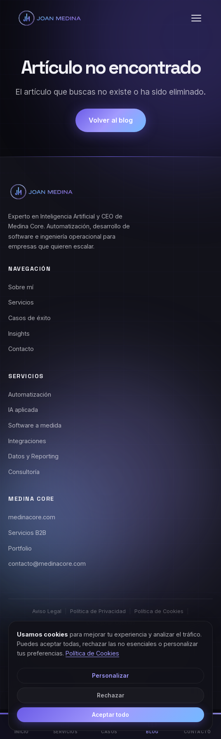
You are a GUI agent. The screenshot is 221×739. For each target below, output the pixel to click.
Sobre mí (20, 287)
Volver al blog (111, 120)
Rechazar (111, 695)
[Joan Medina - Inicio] (49, 18)
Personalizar (110, 675)
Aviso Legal (46, 611)
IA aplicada (23, 409)
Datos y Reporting (33, 456)
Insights (19, 333)
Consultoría (24, 471)
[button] (196, 18)
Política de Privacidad (98, 611)
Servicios (21, 302)
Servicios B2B (27, 532)
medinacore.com (31, 517)
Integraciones (27, 440)
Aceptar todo (110, 714)
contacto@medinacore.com (47, 563)
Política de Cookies (158, 611)
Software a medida (34, 425)
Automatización (29, 394)
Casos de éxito (29, 317)
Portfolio (20, 548)
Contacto (21, 348)
